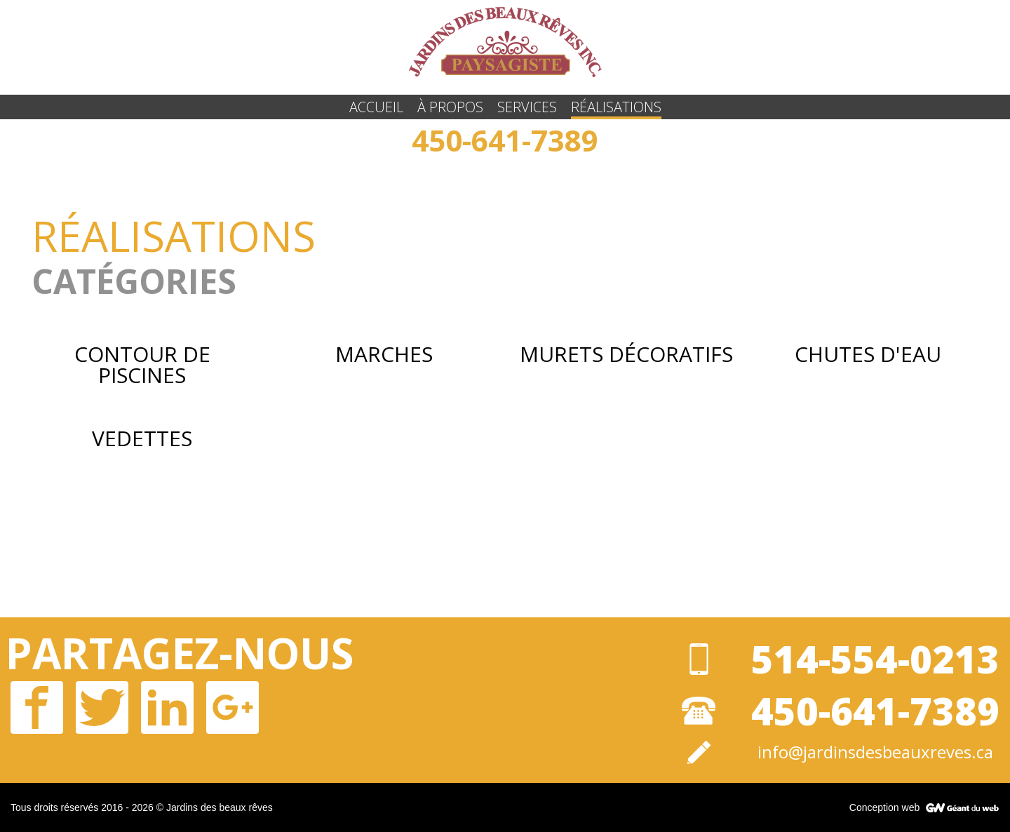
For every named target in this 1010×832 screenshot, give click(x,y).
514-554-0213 (875, 659)
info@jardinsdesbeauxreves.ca (875, 752)
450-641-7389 (505, 140)
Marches (384, 354)
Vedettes (142, 438)
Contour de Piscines (142, 365)
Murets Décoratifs (626, 354)
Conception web (884, 807)
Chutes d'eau (868, 354)
